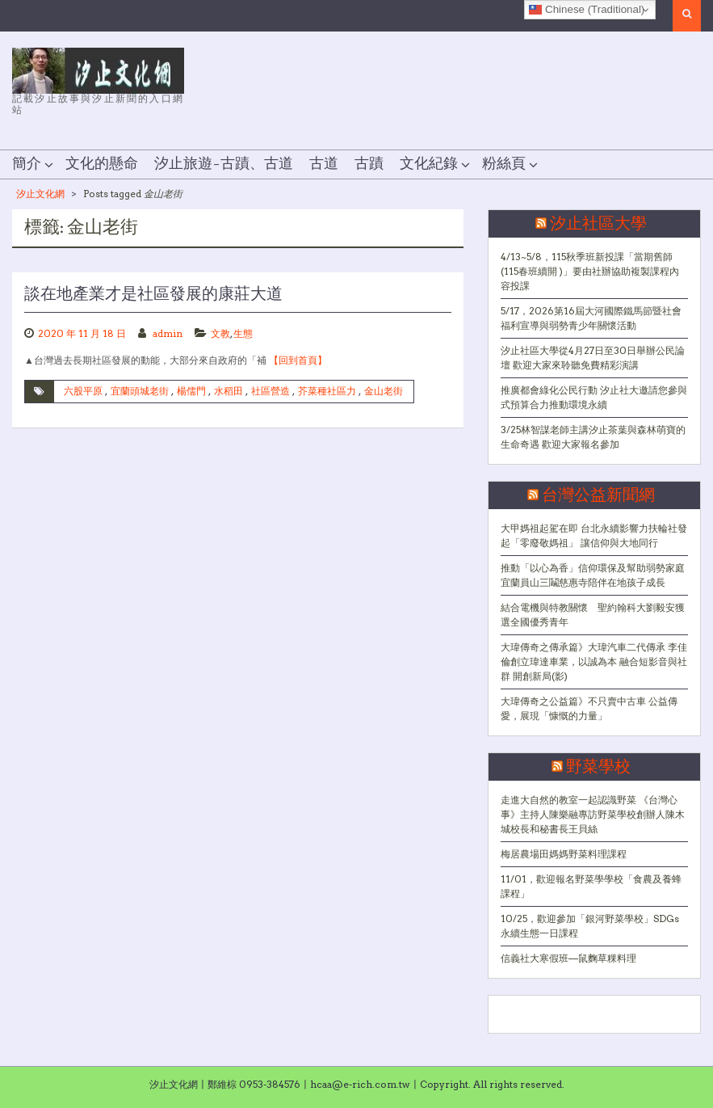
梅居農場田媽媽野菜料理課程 (564, 854)
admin (167, 333)
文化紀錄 (429, 164)
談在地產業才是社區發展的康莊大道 (153, 294)
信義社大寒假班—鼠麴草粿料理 (568, 958)
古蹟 (369, 164)
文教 (220, 333)
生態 (243, 333)
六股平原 (83, 391)
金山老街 (383, 391)
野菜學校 (598, 767)
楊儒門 (191, 391)
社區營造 (270, 391)
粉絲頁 (504, 164)
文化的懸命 (101, 164)
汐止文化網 (40, 193)
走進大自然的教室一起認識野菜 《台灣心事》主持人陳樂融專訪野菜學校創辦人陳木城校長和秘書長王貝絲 (593, 814)
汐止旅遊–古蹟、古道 (223, 164)
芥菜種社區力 (327, 391)
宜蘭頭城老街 (140, 391)
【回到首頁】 (298, 360)
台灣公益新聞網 (598, 495)
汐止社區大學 (598, 224)
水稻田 (228, 391)
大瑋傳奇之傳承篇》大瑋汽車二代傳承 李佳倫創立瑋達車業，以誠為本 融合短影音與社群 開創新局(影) (594, 661)
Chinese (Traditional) (586, 9)
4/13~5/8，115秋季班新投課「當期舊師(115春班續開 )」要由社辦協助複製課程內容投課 (590, 271)
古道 (323, 164)
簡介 (26, 164)
